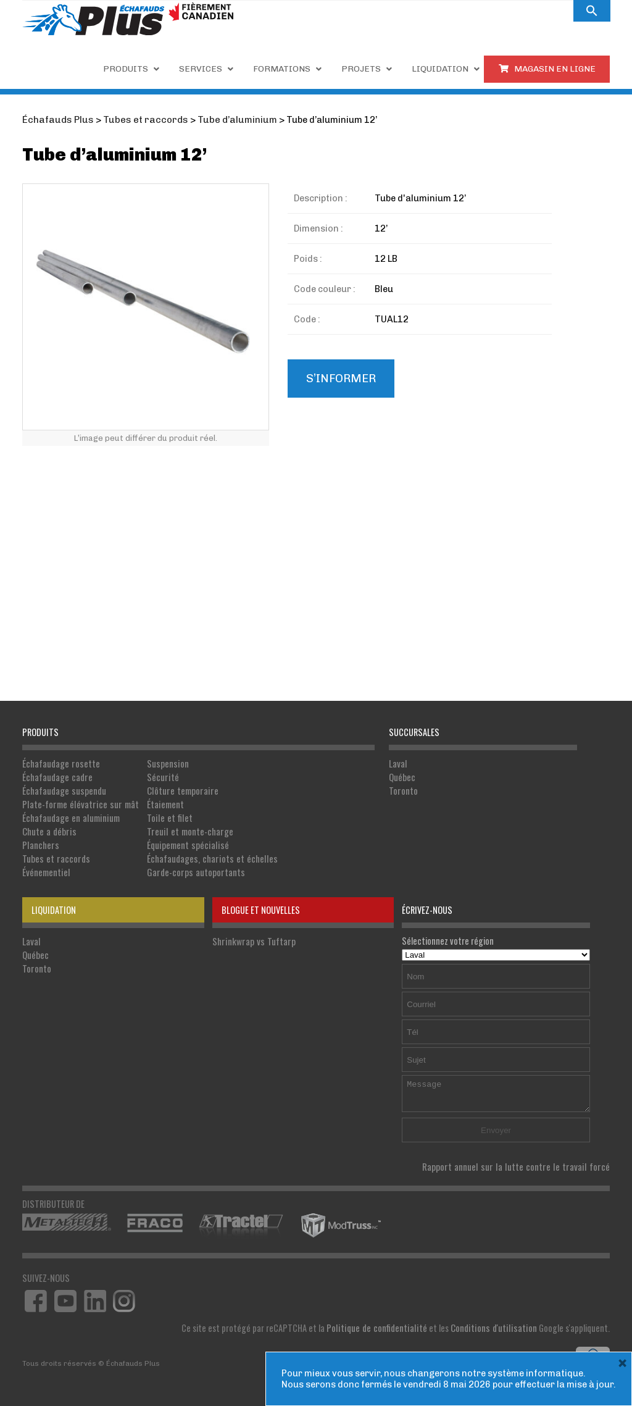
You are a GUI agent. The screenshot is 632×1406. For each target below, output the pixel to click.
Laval (398, 762)
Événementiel (45, 866)
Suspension (161, 762)
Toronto (403, 788)
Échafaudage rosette (60, 762)
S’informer (339, 378)
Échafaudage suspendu (63, 788)
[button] (591, 11)
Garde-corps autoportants (188, 866)
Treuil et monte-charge (182, 827)
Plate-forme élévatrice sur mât (77, 801)
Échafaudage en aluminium (69, 814)
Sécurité (156, 775)
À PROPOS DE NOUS (436, 10)
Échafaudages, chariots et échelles (203, 853)
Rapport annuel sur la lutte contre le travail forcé (522, 1160)
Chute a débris (47, 827)
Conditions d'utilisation (496, 1321)
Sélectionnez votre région (496, 942)
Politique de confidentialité (385, 1321)
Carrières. (362, 10)
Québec (402, 775)
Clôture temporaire (175, 788)
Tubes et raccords (54, 853)
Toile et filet (162, 814)
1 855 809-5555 (286, 10)
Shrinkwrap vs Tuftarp (251, 935)
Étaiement (159, 801)
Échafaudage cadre (56, 775)
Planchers (39, 840)
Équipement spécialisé (179, 840)
